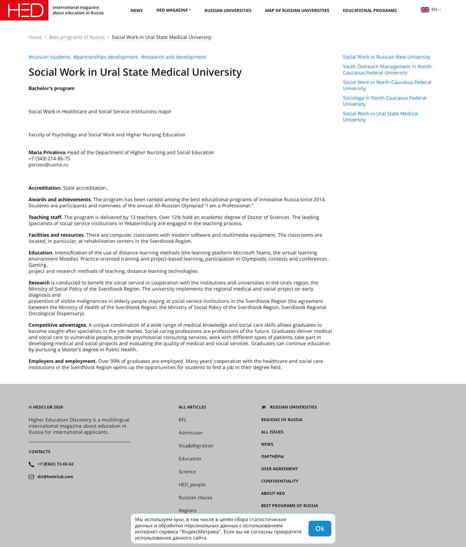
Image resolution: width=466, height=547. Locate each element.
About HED (273, 493)
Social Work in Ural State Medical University (380, 116)
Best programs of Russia (77, 37)
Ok (320, 528)
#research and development (173, 57)
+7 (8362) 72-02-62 (55, 464)
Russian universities (228, 10)
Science (187, 472)
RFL (182, 420)
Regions (188, 510)
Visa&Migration (196, 446)
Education (190, 459)
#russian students (49, 57)
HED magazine (172, 10)
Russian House (195, 497)
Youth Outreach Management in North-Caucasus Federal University (388, 69)
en (429, 9)
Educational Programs (370, 10)
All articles (192, 407)
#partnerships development (106, 57)
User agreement (279, 469)
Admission (190, 433)
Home (35, 37)
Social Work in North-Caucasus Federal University (387, 85)
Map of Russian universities (297, 10)
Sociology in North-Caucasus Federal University (384, 101)
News (137, 10)
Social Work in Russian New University (386, 57)
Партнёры (272, 456)
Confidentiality (279, 481)
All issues (272, 432)
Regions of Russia (281, 420)
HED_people (192, 485)
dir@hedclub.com (55, 476)
